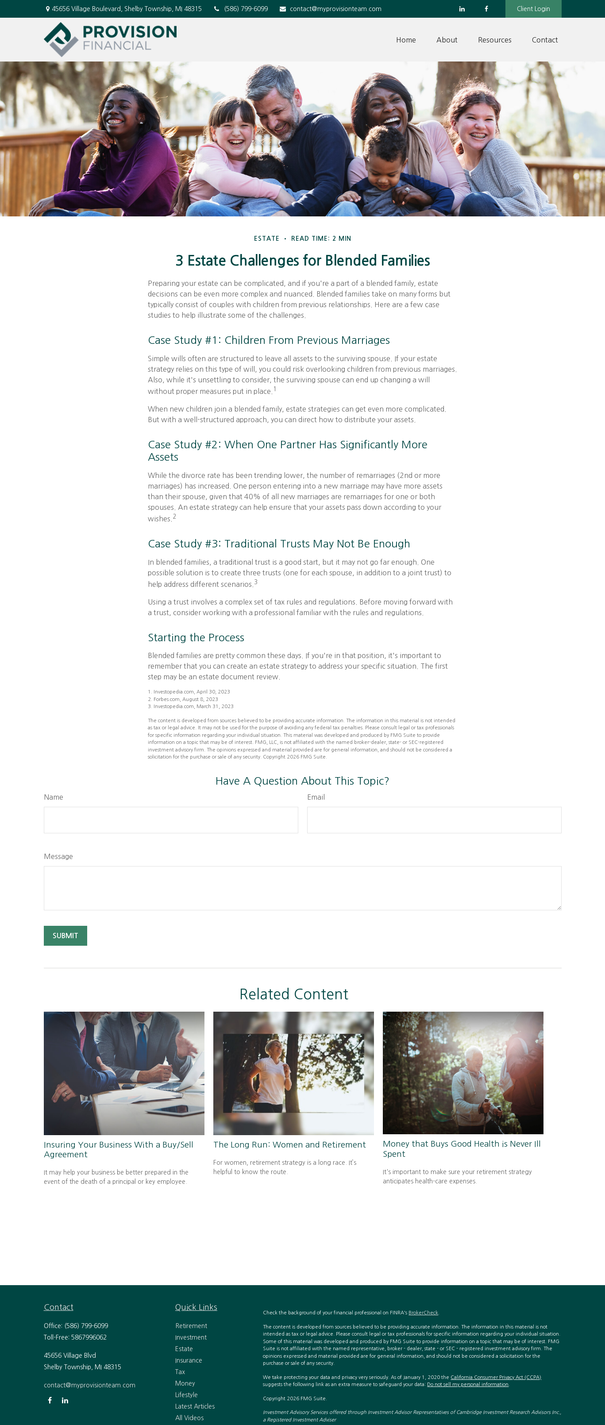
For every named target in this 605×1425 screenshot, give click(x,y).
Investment (191, 1337)
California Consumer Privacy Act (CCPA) (496, 1377)
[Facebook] (487, 9)
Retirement (191, 1326)
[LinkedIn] (462, 9)
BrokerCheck (423, 1312)
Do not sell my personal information (468, 1384)
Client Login (533, 9)
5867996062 (89, 1337)
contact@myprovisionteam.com (330, 9)
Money (185, 1383)
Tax (180, 1372)
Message (58, 856)
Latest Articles (195, 1406)
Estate (184, 1349)
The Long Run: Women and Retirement (289, 1144)
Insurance (188, 1360)
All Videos (189, 1418)
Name (53, 797)
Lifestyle (186, 1395)
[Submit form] (65, 936)
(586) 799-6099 (240, 9)
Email (316, 797)
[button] (406, 40)
